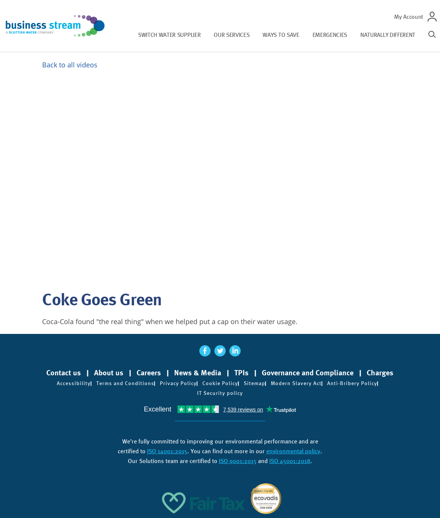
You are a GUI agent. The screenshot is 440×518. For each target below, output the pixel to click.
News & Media (197, 372)
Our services (231, 34)
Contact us (63, 372)
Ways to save (280, 34)
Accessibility (74, 383)
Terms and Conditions (125, 383)
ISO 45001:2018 (289, 461)
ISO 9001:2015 (237, 461)
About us (108, 372)
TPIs (241, 372)
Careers (149, 372)
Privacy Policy (178, 383)
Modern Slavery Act (296, 383)
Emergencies (330, 34)
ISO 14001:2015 (167, 451)
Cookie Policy (220, 383)
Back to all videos (69, 64)
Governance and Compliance (308, 372)
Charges (380, 372)
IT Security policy (220, 393)
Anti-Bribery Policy (352, 383)
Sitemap (254, 383)
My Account (408, 16)
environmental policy (293, 451)
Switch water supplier (169, 34)
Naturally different (387, 34)
